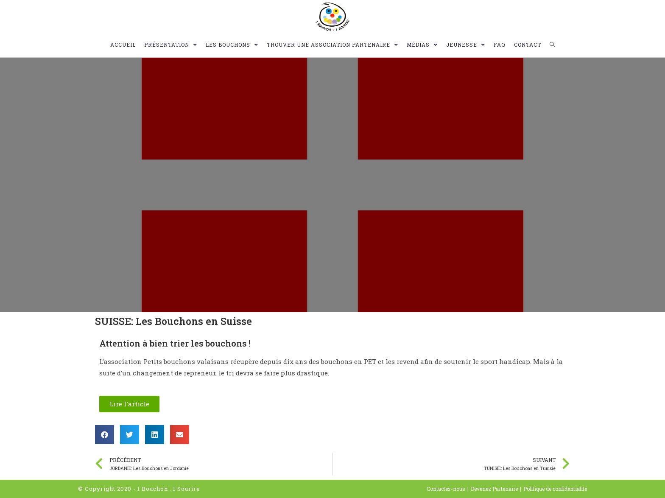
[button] (129, 404)
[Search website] (552, 44)
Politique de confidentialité (555, 488)
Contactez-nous (446, 488)
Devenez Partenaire (494, 488)
